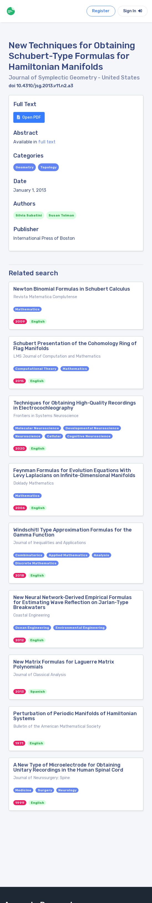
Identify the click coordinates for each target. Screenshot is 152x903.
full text (46, 141)
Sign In (132, 11)
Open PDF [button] (29, 117)
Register (101, 11)
